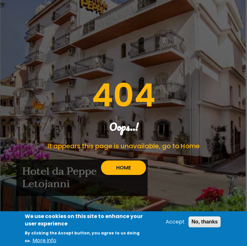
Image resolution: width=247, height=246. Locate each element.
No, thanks (204, 222)
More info (44, 241)
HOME (123, 167)
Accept (175, 222)
